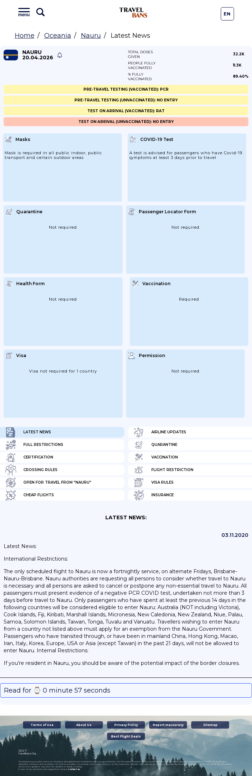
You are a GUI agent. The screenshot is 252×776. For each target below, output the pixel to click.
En (227, 14)
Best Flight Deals (126, 736)
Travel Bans (133, 12)
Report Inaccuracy (168, 725)
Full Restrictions (34, 444)
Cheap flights (29, 495)
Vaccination (155, 457)
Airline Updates (159, 432)
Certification (29, 457)
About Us (84, 725)
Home (25, 36)
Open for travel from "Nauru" (48, 482)
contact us (74, 769)
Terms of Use (42, 725)
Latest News (28, 432)
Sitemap (210, 725)
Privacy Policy (126, 725)
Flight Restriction (163, 470)
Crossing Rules (31, 470)
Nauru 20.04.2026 (37, 55)
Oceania (57, 36)
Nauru (91, 36)
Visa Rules (153, 482)
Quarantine (155, 444)
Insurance (153, 495)
